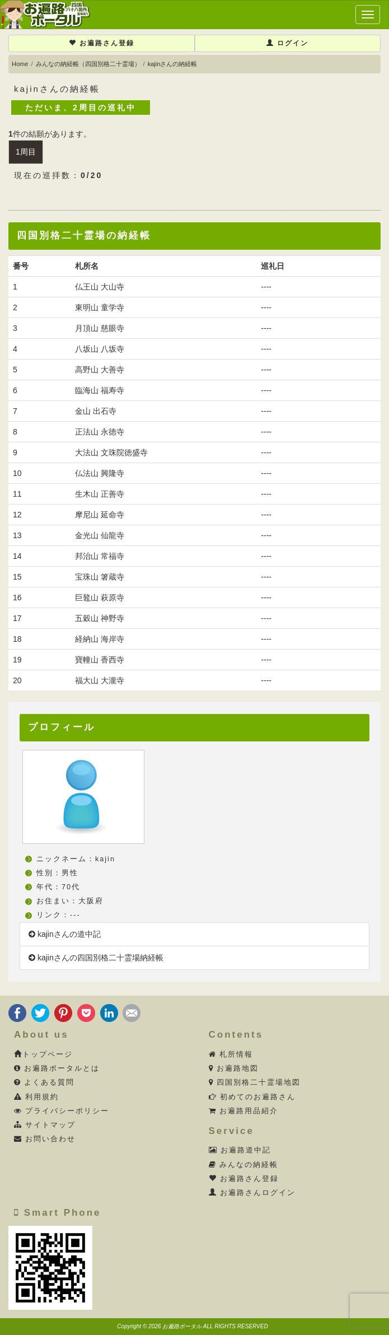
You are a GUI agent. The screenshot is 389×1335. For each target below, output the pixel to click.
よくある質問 (44, 1082)
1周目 (26, 151)
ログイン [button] (287, 43)
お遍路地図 (234, 1068)
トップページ (43, 1054)
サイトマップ (45, 1125)
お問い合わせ (45, 1139)
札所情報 (231, 1054)
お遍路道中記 (240, 1150)
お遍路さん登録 (101, 43)
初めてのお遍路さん (252, 1097)
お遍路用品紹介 (244, 1111)
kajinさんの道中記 (65, 934)
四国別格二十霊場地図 (255, 1082)
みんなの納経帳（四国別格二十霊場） (88, 63)
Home (20, 63)
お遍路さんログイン (252, 1193)
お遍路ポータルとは (57, 1068)
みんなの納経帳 (244, 1165)
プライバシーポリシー (62, 1111)
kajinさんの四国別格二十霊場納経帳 (96, 957)
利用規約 (36, 1097)
